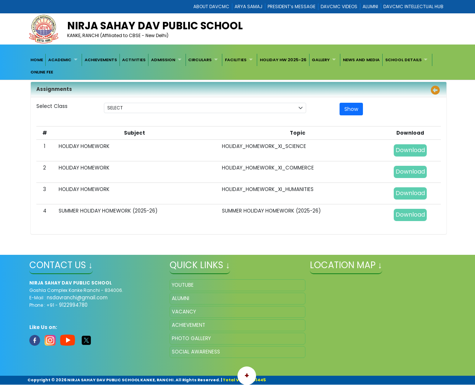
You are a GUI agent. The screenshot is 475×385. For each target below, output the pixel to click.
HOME (36, 60)
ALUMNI (370, 6)
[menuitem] (37, 60)
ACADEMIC (59, 60)
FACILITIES (235, 60)
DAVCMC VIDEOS (339, 6)
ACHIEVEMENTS (101, 60)
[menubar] (237, 66)
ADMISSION (163, 60)
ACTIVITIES (133, 60)
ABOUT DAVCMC (211, 6)
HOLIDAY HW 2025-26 (283, 60)
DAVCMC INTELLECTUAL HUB (413, 6)
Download (410, 150)
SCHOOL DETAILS (403, 60)
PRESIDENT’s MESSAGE (291, 6)
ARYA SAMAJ (248, 6)
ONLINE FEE (41, 72)
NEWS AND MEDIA (361, 60)
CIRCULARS (200, 60)
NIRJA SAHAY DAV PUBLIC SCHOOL (155, 26)
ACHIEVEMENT (188, 325)
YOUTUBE (183, 285)
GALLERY (321, 60)
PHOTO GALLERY (191, 338)
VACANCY (184, 311)
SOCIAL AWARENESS (196, 351)
